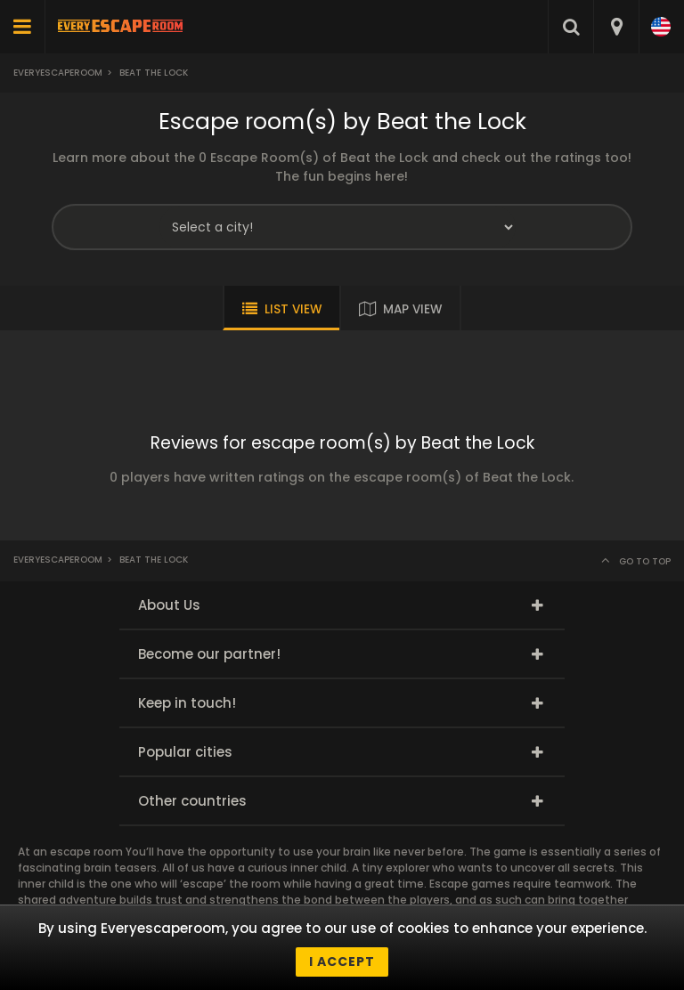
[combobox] (616, 26)
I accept (342, 961)
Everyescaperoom (57, 72)
